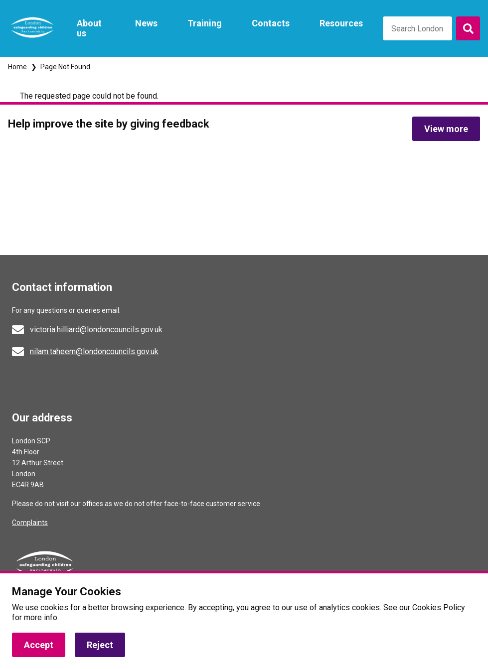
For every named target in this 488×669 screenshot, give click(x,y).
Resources (341, 23)
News (146, 23)
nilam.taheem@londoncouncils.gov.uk (94, 351)
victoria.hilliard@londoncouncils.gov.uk (96, 329)
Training (204, 23)
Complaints (30, 523)
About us (89, 28)
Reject (100, 645)
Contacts (271, 23)
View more (446, 129)
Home (17, 67)
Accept (38, 645)
